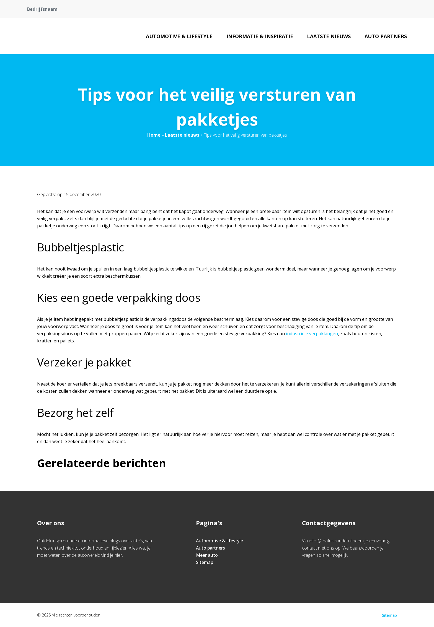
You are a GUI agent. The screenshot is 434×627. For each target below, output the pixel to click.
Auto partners (386, 36)
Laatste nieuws (329, 36)
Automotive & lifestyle (179, 36)
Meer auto (207, 555)
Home (154, 135)
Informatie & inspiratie (259, 36)
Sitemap (204, 562)
